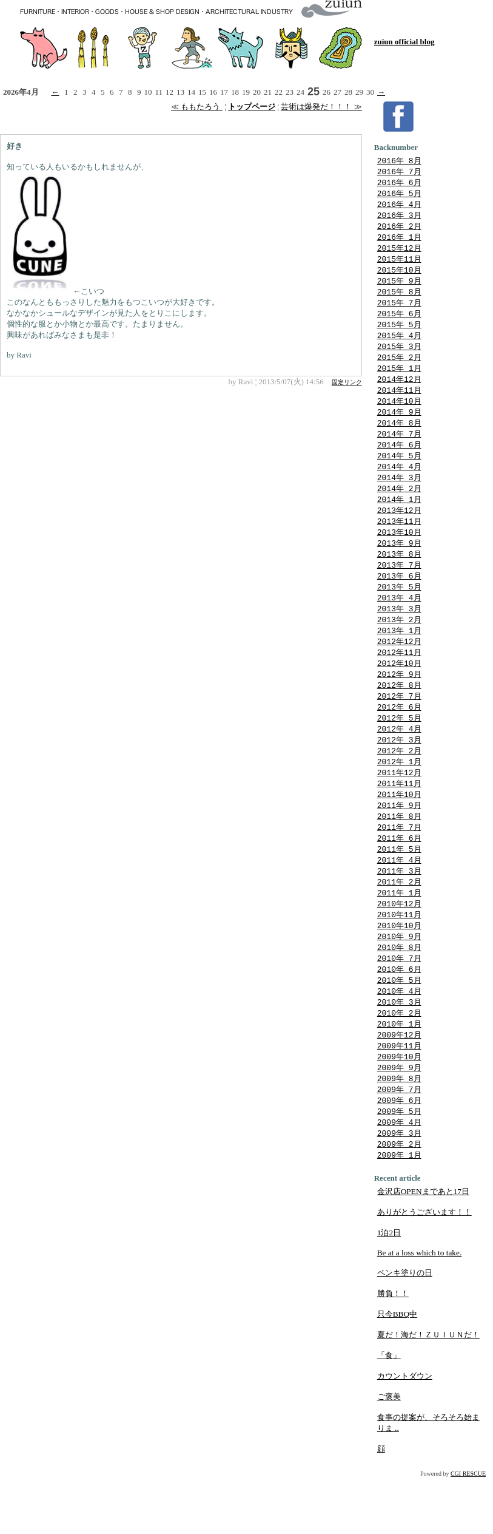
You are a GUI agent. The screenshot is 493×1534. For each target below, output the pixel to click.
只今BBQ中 (397, 1369)
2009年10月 (399, 1106)
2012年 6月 (399, 737)
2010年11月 (399, 956)
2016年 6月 (399, 183)
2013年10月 (399, 553)
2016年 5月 (399, 195)
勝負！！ (393, 1349)
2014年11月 (399, 403)
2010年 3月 (399, 1049)
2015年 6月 (399, 322)
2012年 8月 (399, 714)
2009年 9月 (399, 1118)
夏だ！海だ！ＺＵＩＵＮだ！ (428, 1390)
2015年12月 (399, 253)
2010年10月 (399, 968)
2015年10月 (399, 276)
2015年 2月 (399, 368)
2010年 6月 (399, 1014)
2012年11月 (399, 679)
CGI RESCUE (468, 1529)
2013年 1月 (399, 656)
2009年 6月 (399, 1152)
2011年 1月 (399, 933)
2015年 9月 (399, 287)
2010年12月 (399, 945)
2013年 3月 (399, 633)
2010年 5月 (399, 1025)
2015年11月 (399, 264)
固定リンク (347, 382)
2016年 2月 (399, 230)
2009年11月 (399, 1095)
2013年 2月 (399, 645)
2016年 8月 (399, 160)
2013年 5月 (399, 610)
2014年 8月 (399, 437)
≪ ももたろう (197, 106)
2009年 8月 (399, 1129)
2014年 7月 (399, 449)
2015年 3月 (399, 356)
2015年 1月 (399, 380)
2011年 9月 (399, 841)
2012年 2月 (399, 783)
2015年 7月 (399, 310)
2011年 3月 (399, 910)
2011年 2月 (399, 922)
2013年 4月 (399, 622)
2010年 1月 (399, 1072)
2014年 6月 (399, 460)
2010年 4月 (399, 1037)
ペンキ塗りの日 (404, 1328)
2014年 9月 (399, 426)
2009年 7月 (399, 1141)
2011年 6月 (399, 876)
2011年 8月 (399, 852)
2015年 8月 (399, 299)
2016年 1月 (399, 241)
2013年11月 (399, 541)
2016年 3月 (399, 218)
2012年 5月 (399, 749)
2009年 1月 (399, 1210)
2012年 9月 (399, 702)
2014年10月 (399, 414)
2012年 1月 (399, 795)
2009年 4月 (399, 1175)
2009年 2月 (399, 1198)
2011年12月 (399, 806)
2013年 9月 (399, 564)
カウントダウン (404, 1431)
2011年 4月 (399, 899)
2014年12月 (399, 391)
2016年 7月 (399, 172)
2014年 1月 (399, 518)
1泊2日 (389, 1288)
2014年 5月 (399, 472)
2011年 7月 (399, 864)
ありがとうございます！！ (424, 1267)
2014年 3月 (399, 495)
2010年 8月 (399, 991)
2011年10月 (399, 829)
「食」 (389, 1411)
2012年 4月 (399, 760)
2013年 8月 (399, 576)
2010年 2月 (399, 1060)
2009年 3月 (399, 1187)
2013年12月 (399, 529)
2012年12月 (399, 668)
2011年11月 (399, 818)
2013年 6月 (399, 599)
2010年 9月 (399, 979)
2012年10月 (399, 691)
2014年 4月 (399, 483)
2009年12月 (399, 1083)
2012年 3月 (399, 772)
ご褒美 (389, 1452)
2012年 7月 (399, 726)
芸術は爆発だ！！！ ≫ (321, 106)
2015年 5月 (399, 333)
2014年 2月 (399, 506)
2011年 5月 (399, 887)
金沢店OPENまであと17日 (423, 1247)
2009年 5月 (399, 1164)
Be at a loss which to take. (419, 1308)
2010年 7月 (399, 1002)
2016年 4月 (399, 207)
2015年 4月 (399, 345)
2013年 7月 (399, 587)
